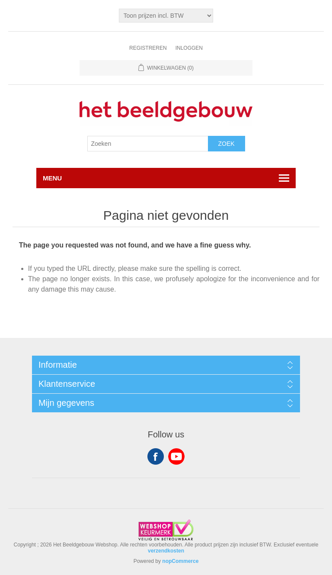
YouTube (176, 456)
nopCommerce (180, 561)
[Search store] (147, 143)
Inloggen (189, 48)
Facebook (155, 456)
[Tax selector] (166, 15)
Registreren (148, 48)
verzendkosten (166, 551)
